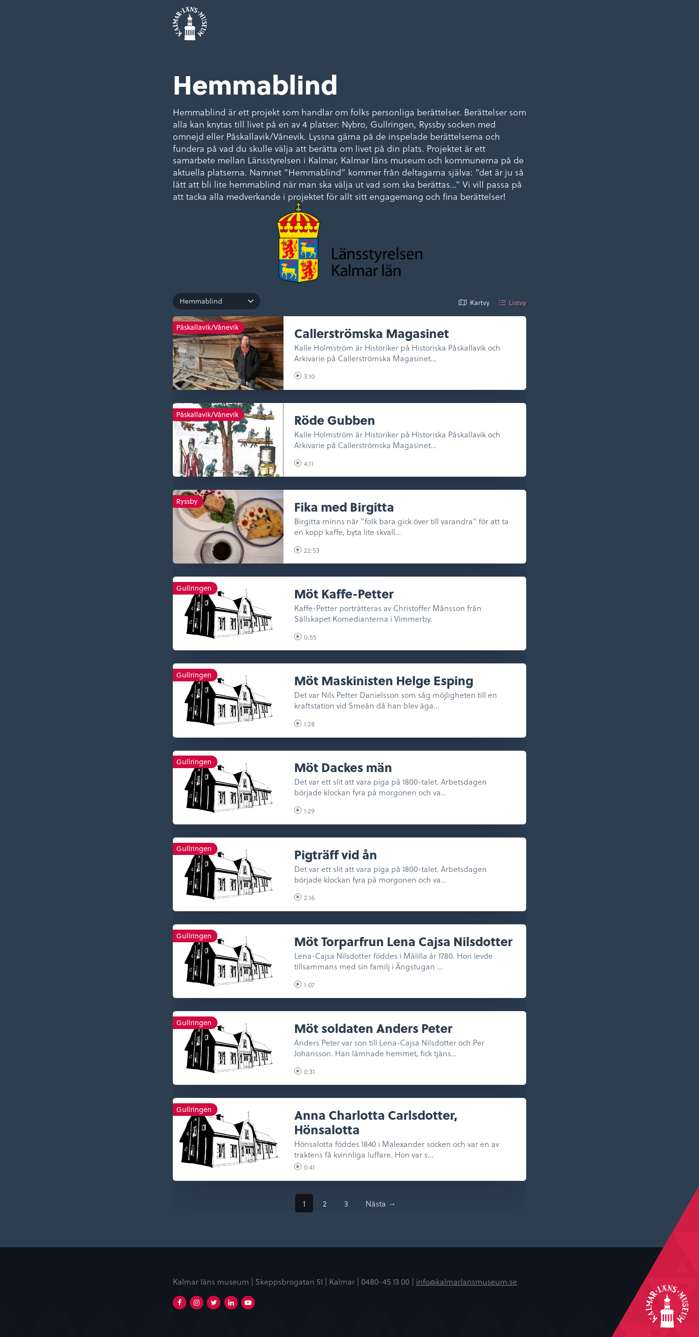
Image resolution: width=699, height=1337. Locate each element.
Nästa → (381, 1203)
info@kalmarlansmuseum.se (466, 1281)
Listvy (517, 302)
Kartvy (480, 302)
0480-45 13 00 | (388, 1281)
